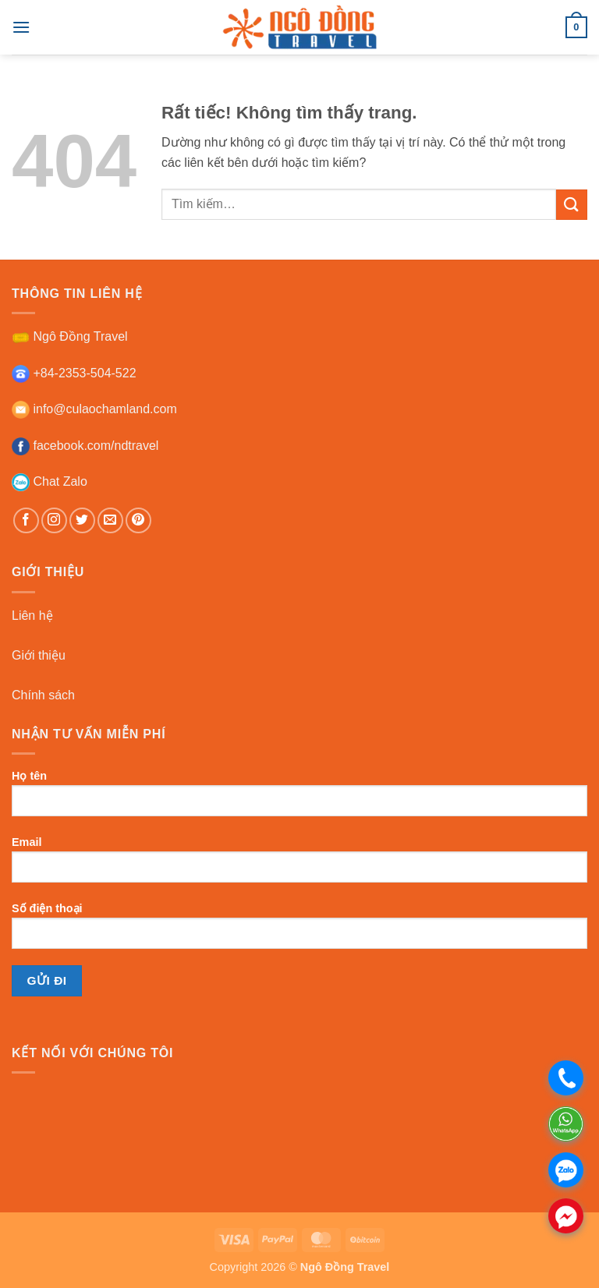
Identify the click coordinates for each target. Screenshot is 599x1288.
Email (299, 865)
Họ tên (299, 799)
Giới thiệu (39, 655)
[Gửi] (571, 204)
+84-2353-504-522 (74, 373)
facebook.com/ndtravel (85, 445)
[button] (21, 27)
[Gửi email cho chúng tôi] (110, 520)
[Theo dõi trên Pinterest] (138, 520)
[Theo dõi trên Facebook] (26, 520)
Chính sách (43, 695)
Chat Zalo (49, 481)
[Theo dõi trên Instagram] (54, 520)
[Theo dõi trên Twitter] (82, 520)
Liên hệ (32, 615)
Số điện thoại (299, 931)
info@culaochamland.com (94, 409)
